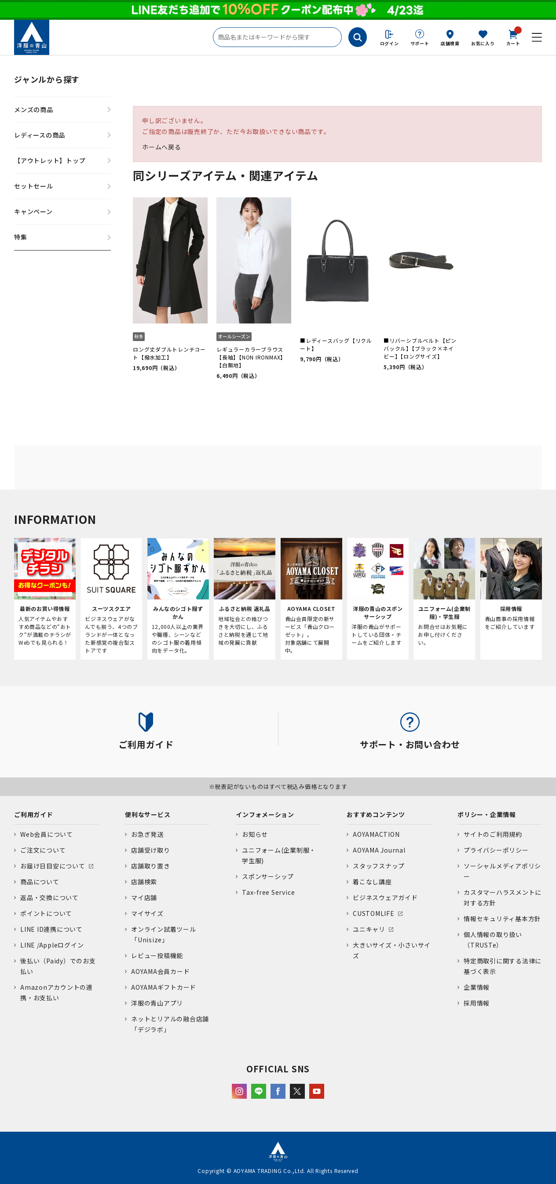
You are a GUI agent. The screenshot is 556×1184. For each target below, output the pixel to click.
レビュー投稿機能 (157, 955)
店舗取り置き (150, 865)
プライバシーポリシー (496, 850)
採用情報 (477, 1003)
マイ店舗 (144, 897)
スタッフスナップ (379, 865)
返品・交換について (49, 897)
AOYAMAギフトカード (163, 987)
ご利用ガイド (33, 814)
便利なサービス (147, 814)
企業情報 (477, 987)
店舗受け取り (150, 850)
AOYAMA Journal (379, 850)
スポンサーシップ (268, 876)
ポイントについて (46, 913)
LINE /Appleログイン (52, 945)
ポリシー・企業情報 (486, 814)
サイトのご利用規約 (493, 834)
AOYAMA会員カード (160, 971)
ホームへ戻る (161, 146)
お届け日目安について (52, 865)
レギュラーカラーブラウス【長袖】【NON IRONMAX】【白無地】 (251, 357)
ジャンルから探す (47, 79)
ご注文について (43, 850)
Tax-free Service (268, 892)
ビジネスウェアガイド (385, 897)
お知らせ (255, 834)
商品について (39, 881)
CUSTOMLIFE (374, 913)
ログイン (389, 43)
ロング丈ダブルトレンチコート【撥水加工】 (169, 353)
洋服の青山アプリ (157, 1003)
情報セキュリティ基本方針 (502, 918)
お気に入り (483, 43)
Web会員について (46, 834)
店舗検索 (450, 43)
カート (513, 37)
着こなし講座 (372, 881)
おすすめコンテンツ (376, 814)
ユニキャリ (369, 929)
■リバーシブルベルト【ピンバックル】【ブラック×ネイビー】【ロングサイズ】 (420, 348)
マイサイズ (147, 913)
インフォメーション (265, 814)
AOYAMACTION (376, 834)
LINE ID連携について (51, 929)
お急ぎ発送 (147, 834)
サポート (419, 43)
